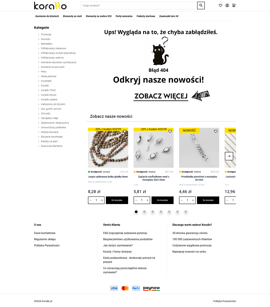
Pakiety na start (49, 141)
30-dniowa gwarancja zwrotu (189, 233)
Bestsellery (46, 43)
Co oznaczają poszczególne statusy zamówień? (125, 270)
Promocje (45, 34)
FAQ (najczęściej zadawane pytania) (125, 233)
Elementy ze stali (72, 16)
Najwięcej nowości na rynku (189, 251)
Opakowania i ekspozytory (54, 122)
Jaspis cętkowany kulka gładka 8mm (108, 176)
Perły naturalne (124, 16)
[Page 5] (169, 211)
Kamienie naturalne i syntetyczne (58, 62)
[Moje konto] (227, 6)
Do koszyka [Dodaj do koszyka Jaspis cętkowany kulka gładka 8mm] (117, 200)
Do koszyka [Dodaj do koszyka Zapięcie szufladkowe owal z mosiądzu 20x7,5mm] (162, 200)
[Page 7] (185, 211)
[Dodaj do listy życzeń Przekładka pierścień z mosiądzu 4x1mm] (216, 131)
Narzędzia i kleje (49, 118)
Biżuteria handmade (51, 136)
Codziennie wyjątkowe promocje (191, 245)
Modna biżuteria (49, 132)
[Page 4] (161, 211)
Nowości (45, 39)
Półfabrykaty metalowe (53, 48)
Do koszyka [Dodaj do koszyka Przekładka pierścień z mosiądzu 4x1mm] (208, 200)
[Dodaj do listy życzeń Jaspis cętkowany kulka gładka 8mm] (125, 131)
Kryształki (46, 81)
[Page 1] (136, 211)
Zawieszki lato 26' (169, 16)
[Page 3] (152, 211)
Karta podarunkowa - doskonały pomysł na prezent (129, 260)
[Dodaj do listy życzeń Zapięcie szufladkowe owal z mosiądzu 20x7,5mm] (170, 131)
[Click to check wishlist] (220, 6)
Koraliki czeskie (48, 99)
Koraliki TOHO (48, 90)
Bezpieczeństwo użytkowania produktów (128, 239)
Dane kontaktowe (44, 233)
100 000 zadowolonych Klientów (192, 239)
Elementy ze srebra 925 (99, 16)
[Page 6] (177, 211)
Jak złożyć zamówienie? (118, 245)
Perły (43, 71)
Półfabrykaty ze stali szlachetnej (57, 53)
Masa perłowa (48, 76)
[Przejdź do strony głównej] (50, 5)
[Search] (201, 5)
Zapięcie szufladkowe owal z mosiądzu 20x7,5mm (153, 178)
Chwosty (45, 113)
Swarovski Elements (51, 146)
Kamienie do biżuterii (47, 16)
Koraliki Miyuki (48, 94)
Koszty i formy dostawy (117, 251)
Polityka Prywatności (47, 245)
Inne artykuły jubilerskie (53, 127)
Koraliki (44, 85)
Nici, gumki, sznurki (50, 108)
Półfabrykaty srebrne (52, 57)
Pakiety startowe (146, 16)
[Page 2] (144, 211)
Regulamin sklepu (45, 239)
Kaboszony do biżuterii (52, 104)
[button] (93, 156)
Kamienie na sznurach (52, 67)
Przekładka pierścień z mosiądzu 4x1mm (199, 178)
